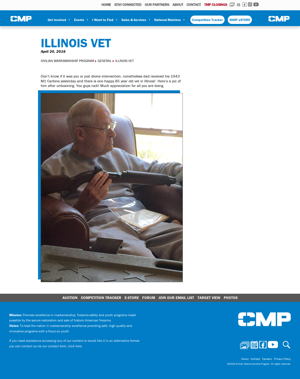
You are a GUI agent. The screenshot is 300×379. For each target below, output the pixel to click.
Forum (148, 297)
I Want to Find (105, 20)
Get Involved (59, 20)
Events (81, 20)
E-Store (132, 297)
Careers (267, 359)
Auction (70, 297)
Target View (208, 297)
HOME (106, 4)
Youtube (256, 4)
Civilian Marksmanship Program (21, 19)
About (177, 4)
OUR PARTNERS (157, 4)
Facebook (244, 4)
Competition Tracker (207, 20)
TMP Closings (215, 4)
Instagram (250, 4)
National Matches (170, 20)
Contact (194, 4)
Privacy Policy (282, 359)
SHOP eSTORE (239, 20)
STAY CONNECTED (127, 4)
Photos (232, 4)
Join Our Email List (176, 297)
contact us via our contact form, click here (51, 346)
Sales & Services (136, 20)
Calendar (238, 4)
